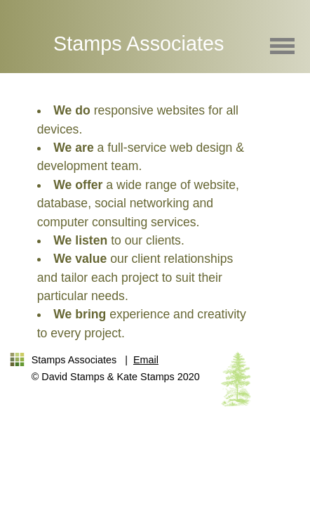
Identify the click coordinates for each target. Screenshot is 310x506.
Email (146, 359)
